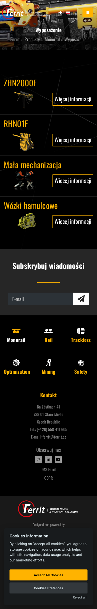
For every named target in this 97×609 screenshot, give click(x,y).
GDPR (48, 478)
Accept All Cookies (48, 575)
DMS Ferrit (48, 469)
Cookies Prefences (48, 588)
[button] (71, 12)
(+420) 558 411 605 (52, 429)
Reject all (79, 597)
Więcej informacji (72, 98)
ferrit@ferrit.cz (54, 437)
